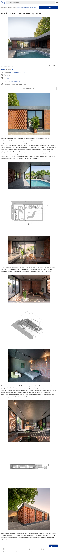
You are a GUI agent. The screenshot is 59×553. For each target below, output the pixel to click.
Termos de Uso (18, 7)
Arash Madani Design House (17, 72)
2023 (8, 78)
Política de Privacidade (25, 7)
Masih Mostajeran (15, 81)
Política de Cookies (33, 7)
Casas (3, 69)
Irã (12, 69)
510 (8, 75)
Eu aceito (48, 7)
